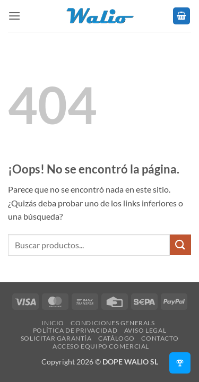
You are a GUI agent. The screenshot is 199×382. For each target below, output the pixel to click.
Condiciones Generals (112, 323)
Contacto (159, 338)
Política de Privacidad (75, 330)
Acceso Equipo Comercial (101, 346)
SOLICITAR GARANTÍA (56, 338)
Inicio (52, 323)
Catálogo (116, 338)
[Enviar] (180, 245)
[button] (14, 16)
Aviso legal (145, 330)
